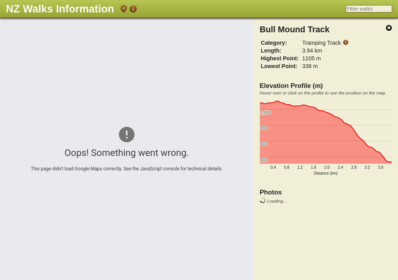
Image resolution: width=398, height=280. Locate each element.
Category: (274, 43)
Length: (271, 50)
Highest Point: (280, 58)
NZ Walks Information (60, 9)
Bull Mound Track (295, 29)
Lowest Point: (279, 66)
